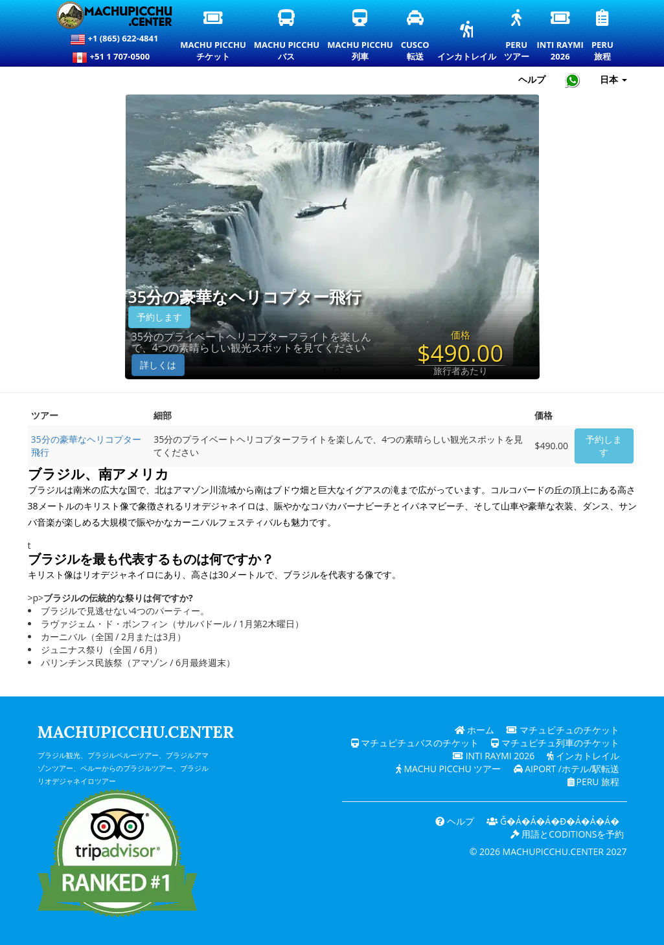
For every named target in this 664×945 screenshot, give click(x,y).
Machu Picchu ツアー (448, 768)
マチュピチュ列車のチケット (555, 743)
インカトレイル (466, 42)
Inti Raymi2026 (561, 36)
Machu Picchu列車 (360, 36)
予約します (159, 317)
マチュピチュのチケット (563, 730)
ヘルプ (453, 821)
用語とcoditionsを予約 (567, 834)
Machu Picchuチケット (213, 36)
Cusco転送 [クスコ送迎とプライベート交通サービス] (416, 36)
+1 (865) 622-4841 (114, 39)
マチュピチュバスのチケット (414, 743)
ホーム (474, 730)
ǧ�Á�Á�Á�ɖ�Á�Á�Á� (552, 821)
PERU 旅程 (593, 781)
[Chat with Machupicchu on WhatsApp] (572, 80)
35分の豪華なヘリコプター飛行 (245, 297)
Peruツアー (517, 36)
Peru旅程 (603, 36)
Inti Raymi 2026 (493, 756)
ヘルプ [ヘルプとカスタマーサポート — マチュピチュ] (531, 79)
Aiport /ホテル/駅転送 (566, 768)
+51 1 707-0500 (114, 57)
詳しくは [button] (158, 365)
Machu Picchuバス (286, 36)
